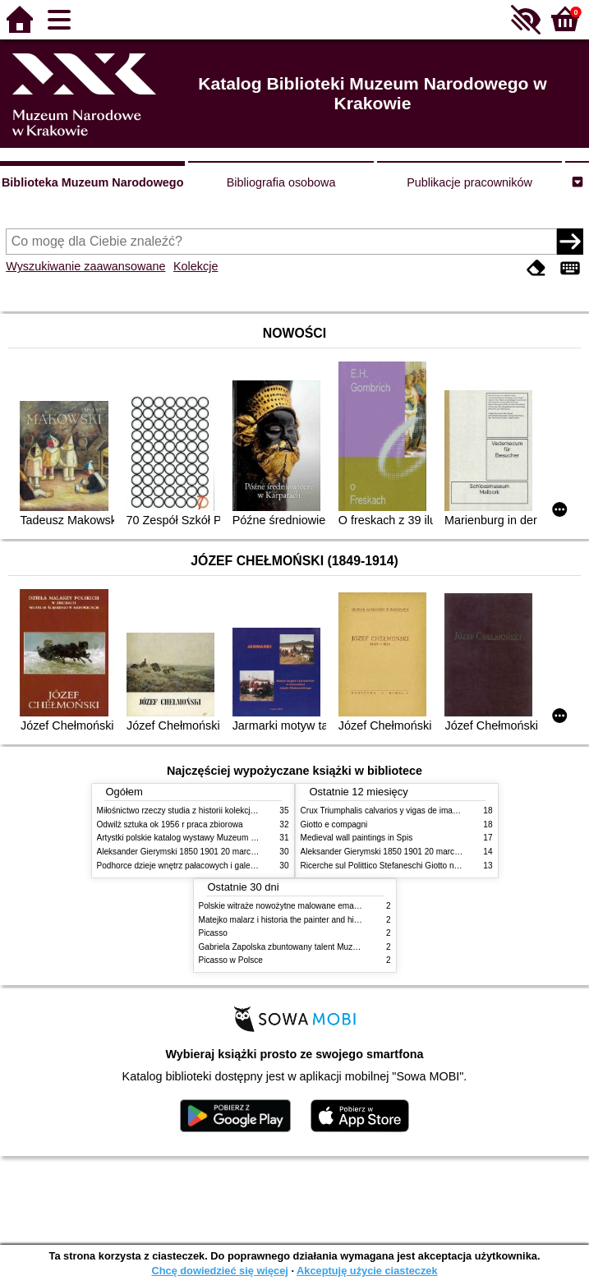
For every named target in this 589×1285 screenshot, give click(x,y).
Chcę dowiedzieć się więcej (219, 1270)
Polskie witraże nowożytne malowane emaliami (285, 905)
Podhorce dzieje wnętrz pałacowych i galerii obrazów (194, 865)
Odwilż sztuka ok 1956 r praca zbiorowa (170, 824)
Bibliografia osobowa (281, 182)
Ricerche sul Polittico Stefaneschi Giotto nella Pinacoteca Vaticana (423, 865)
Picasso (213, 932)
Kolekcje (195, 266)
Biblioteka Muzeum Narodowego (92, 182)
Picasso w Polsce (231, 960)
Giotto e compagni (334, 824)
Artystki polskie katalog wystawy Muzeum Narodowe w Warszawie (218, 837)
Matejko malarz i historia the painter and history (285, 919)
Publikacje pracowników (469, 182)
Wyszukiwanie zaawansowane (85, 266)
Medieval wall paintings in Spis (357, 837)
